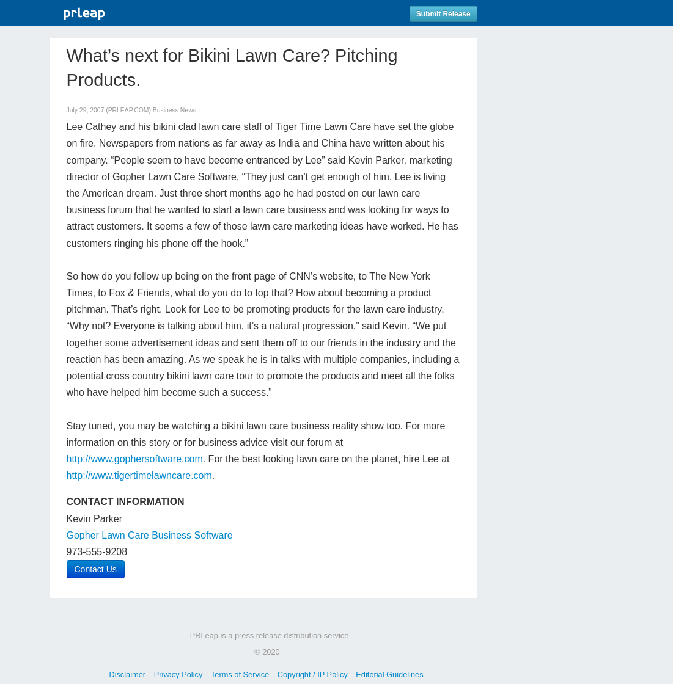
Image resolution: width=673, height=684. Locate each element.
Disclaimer (127, 674)
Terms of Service (240, 674)
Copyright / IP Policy (313, 674)
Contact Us (96, 569)
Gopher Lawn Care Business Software (150, 535)
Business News (174, 110)
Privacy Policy (178, 674)
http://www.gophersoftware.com (135, 459)
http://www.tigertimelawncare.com (139, 475)
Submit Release (443, 14)
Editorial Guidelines (389, 674)
